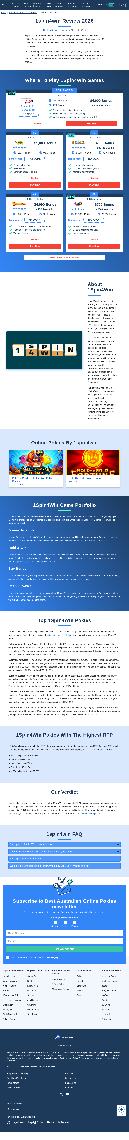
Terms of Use (13, 1083)
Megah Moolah (10, 981)
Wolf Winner (33, 1009)
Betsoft (105, 986)
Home (3, 13)
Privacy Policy (13, 1088)
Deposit (86, 4)
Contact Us (70, 1078)
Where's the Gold (11, 995)
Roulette (81, 981)
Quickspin (106, 1019)
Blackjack (81, 986)
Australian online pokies (89, 813)
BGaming (106, 1005)
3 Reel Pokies (58, 979)
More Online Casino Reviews (64, 258)
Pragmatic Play (109, 990)
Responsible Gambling (17, 1073)
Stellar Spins (33, 976)
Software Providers (111, 970)
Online (59, 4)
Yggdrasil (106, 1014)
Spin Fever (32, 1014)
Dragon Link (8, 1005)
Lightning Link (9, 976)
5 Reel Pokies (58, 984)
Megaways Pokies (60, 989)
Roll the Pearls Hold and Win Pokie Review (32, 479)
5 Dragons (7, 1009)
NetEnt (105, 995)
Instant (48, 4)
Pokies (72, 4)
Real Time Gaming (110, 981)
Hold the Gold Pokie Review (85, 478)
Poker (79, 976)
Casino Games (84, 970)
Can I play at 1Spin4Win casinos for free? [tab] (32, 844)
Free (27, 4)
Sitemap (69, 1088)
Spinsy (30, 995)
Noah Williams (50, 30)
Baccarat (81, 990)
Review (37, 123)
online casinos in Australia (58, 635)
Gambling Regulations (17, 1078)
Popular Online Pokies (14, 970)
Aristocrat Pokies (109, 976)
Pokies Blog (70, 1083)
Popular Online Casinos (39, 970)
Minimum (38, 4)
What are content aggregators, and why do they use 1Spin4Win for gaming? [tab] (50, 866)
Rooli (29, 981)
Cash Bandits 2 (10, 1014)
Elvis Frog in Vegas (12, 1000)
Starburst (7, 990)
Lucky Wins (32, 986)
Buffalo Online (9, 1019)
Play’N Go (106, 1009)
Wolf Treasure (9, 986)
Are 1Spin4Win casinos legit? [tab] (25, 858)
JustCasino (32, 1000)
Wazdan (105, 1000)
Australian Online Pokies (61, 972)
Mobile (15, 4)
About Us (69, 1073)
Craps (79, 995)
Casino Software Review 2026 (23, 13)
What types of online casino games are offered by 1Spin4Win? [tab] (43, 851)
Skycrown (31, 1005)
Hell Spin (31, 990)
